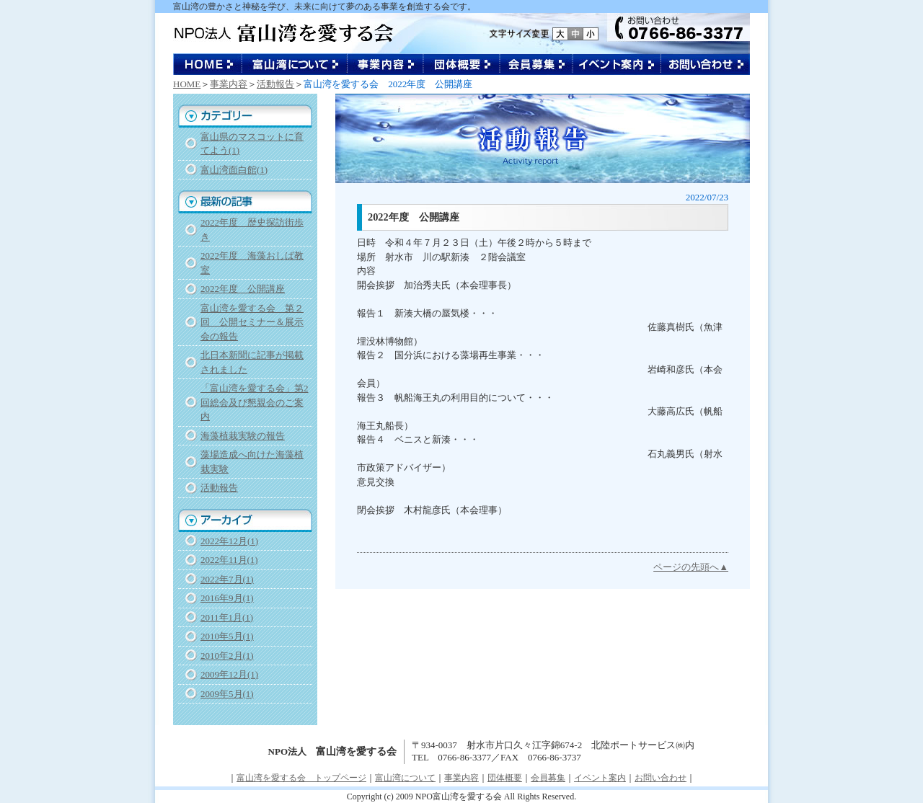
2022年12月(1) (229, 541)
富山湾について (295, 64)
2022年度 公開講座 (242, 288)
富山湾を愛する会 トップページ (301, 778)
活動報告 (275, 84)
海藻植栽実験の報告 (242, 435)
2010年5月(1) (227, 636)
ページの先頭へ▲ (690, 567)
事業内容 (386, 64)
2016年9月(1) (227, 598)
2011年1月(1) (226, 617)
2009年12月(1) (229, 674)
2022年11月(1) (229, 559)
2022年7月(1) (227, 579)
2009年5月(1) (227, 693)
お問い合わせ (705, 64)
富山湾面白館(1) (234, 169)
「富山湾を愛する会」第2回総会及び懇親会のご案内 (254, 402)
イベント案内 (617, 64)
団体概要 (462, 64)
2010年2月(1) (227, 655)
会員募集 (536, 64)
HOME (186, 84)
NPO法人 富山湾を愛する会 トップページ (207, 64)
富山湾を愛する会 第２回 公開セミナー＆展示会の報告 (252, 322)
